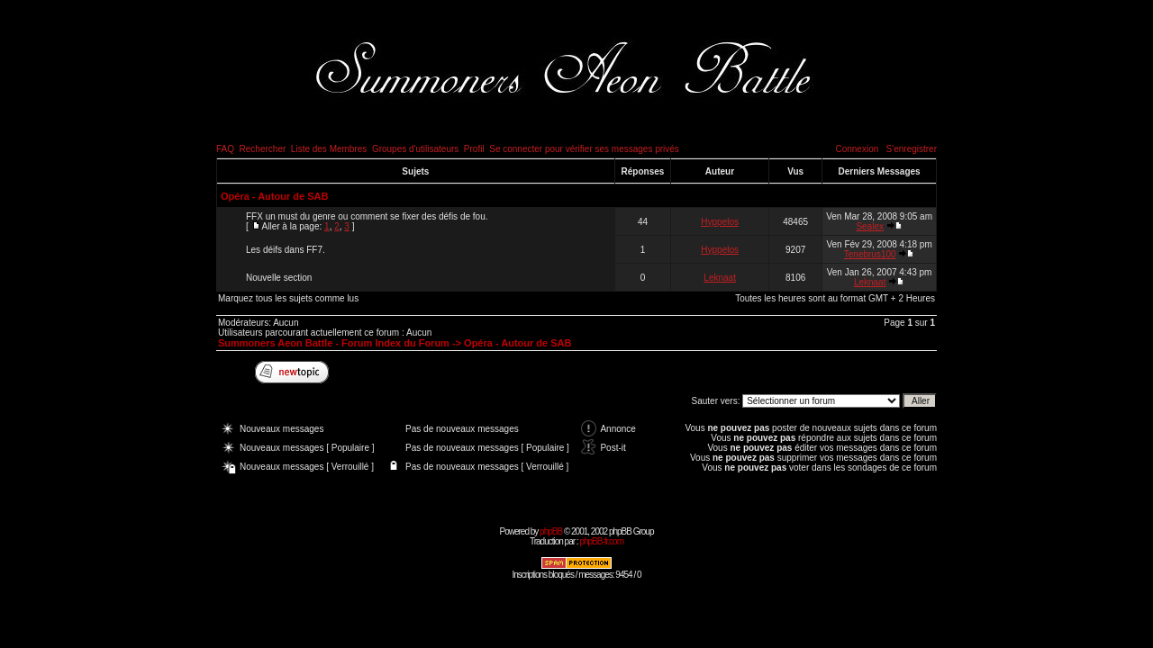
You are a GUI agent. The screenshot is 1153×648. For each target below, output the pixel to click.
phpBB (551, 531)
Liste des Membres (329, 149)
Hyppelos (720, 222)
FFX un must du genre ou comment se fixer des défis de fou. (366, 216)
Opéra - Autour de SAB (274, 196)
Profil (474, 149)
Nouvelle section (279, 278)
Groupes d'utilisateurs (415, 149)
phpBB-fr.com (601, 541)
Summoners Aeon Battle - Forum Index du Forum (333, 343)
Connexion (856, 149)
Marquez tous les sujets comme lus (288, 298)
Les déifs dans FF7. (285, 250)
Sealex (870, 226)
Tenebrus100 (870, 254)
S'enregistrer (911, 149)
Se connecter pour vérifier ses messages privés (584, 149)
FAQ (225, 149)
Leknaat (720, 278)
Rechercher (263, 149)
